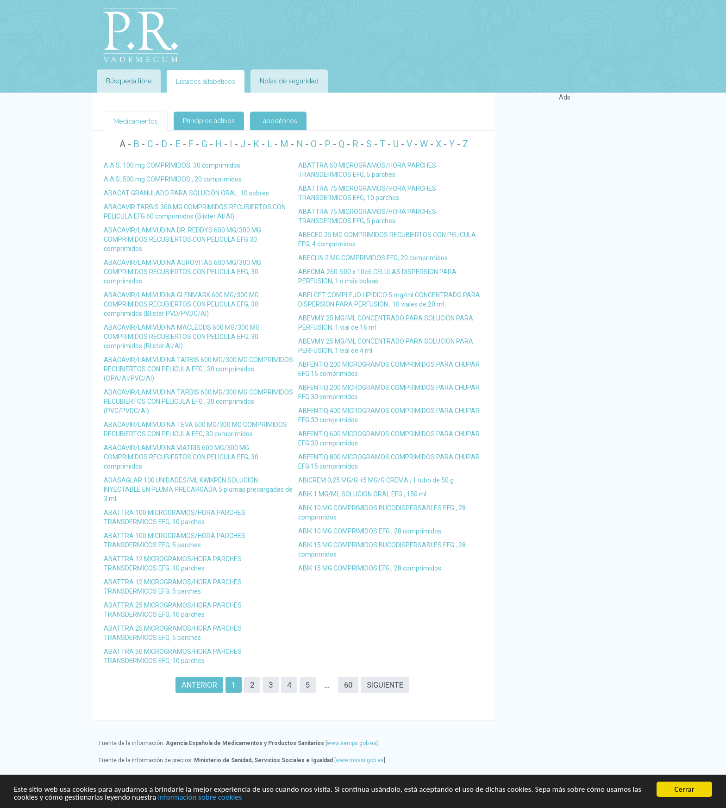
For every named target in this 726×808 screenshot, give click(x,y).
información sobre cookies (200, 797)
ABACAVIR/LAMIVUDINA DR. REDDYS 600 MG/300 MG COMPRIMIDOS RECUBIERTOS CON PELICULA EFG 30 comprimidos (182, 239)
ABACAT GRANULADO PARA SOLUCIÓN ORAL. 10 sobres (186, 193)
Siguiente (385, 684)
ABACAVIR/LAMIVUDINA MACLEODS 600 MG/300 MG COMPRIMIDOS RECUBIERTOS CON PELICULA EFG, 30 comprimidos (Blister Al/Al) (182, 337)
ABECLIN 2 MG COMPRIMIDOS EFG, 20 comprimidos (373, 258)
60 (348, 684)
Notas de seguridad (289, 81)
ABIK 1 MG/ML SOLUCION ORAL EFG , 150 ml (362, 494)
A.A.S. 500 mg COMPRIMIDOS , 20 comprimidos (173, 179)
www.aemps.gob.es (351, 743)
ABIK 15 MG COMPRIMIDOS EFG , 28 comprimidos (369, 568)
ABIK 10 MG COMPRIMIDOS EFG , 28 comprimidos (369, 531)
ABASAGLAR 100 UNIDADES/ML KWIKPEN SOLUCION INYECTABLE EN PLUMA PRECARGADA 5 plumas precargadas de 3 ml (198, 489)
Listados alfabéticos (205, 81)
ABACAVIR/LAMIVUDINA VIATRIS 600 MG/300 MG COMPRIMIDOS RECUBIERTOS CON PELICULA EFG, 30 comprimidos (181, 457)
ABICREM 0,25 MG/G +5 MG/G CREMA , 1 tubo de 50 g (376, 480)
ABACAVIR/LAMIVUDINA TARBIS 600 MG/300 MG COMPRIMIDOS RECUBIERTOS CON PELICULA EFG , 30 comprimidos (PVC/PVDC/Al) (198, 401)
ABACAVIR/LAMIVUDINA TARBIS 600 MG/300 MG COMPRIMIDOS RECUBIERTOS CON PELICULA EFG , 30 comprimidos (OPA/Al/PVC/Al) (198, 369)
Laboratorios (278, 121)
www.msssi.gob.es (360, 760)
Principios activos (209, 121)
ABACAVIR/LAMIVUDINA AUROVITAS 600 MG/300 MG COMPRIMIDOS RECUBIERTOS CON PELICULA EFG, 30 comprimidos (182, 272)
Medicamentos (135, 121)
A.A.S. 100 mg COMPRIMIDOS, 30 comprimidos (172, 165)
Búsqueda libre (128, 81)
